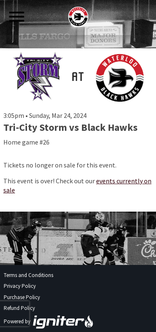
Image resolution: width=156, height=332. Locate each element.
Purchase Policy (22, 297)
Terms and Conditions (28, 275)
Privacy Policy (20, 286)
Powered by (49, 321)
